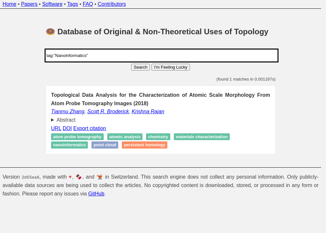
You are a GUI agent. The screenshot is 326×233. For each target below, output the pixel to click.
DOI (67, 128)
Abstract (66, 120)
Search (140, 67)
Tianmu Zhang (67, 111)
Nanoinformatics (69, 145)
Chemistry (158, 136)
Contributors (112, 4)
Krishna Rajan (148, 111)
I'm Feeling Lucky (170, 67)
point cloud (105, 145)
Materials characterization (201, 136)
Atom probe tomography (77, 136)
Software (52, 4)
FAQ (88, 4)
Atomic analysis (125, 136)
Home (9, 4)
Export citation (89, 128)
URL (56, 128)
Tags (72, 4)
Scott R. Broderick (108, 111)
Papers (29, 4)
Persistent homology (144, 145)
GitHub (96, 193)
